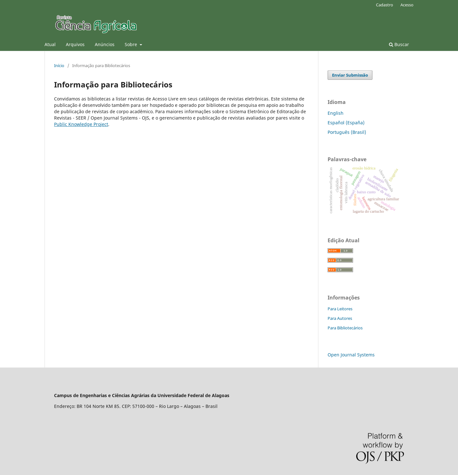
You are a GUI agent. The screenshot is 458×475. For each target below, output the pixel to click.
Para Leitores (340, 309)
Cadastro (384, 5)
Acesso (406, 5)
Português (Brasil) (347, 132)
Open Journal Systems (351, 355)
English (336, 113)
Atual (50, 44)
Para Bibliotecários (345, 328)
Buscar (399, 44)
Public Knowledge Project (81, 124)
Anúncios (104, 44)
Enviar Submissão (350, 75)
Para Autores (340, 318)
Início (59, 65)
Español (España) (346, 123)
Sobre (131, 44)
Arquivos (75, 44)
